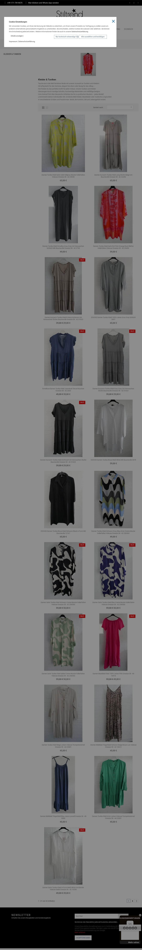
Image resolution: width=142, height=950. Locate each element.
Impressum (13, 41)
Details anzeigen (17, 36)
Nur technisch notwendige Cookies (67, 37)
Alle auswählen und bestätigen (93, 37)
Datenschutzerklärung (80, 32)
